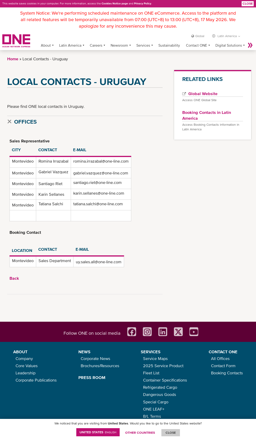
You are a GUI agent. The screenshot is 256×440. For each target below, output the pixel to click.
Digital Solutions (228, 45)
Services (143, 45)
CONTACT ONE (223, 351)
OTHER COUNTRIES (140, 432)
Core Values (27, 365)
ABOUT (20, 351)
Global (199, 36)
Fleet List (151, 372)
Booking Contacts (227, 372)
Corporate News (95, 358)
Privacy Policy (142, 3)
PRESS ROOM (91, 377)
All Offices (220, 358)
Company (24, 358)
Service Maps (155, 358)
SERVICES (150, 351)
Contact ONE (196, 45)
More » (250, 45)
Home (12, 58)
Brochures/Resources (100, 365)
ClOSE (171, 432)
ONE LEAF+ (153, 409)
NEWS (84, 351)
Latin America (70, 45)
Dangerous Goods (159, 394)
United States (98, 432)
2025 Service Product (163, 365)
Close (248, 3)
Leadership (25, 372)
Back (14, 278)
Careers (96, 45)
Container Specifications (165, 380)
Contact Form (223, 365)
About (46, 45)
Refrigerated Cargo (160, 387)
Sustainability (169, 45)
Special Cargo (155, 401)
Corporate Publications (36, 380)
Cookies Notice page (115, 3)
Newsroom (119, 45)
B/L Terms (152, 416)
